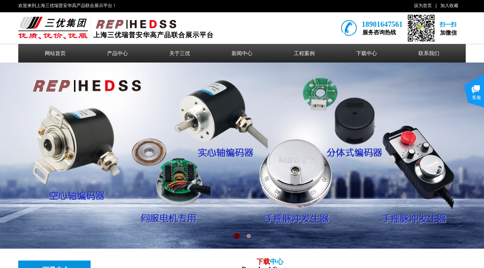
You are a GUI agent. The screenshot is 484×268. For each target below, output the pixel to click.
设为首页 (423, 5)
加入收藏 (449, 5)
